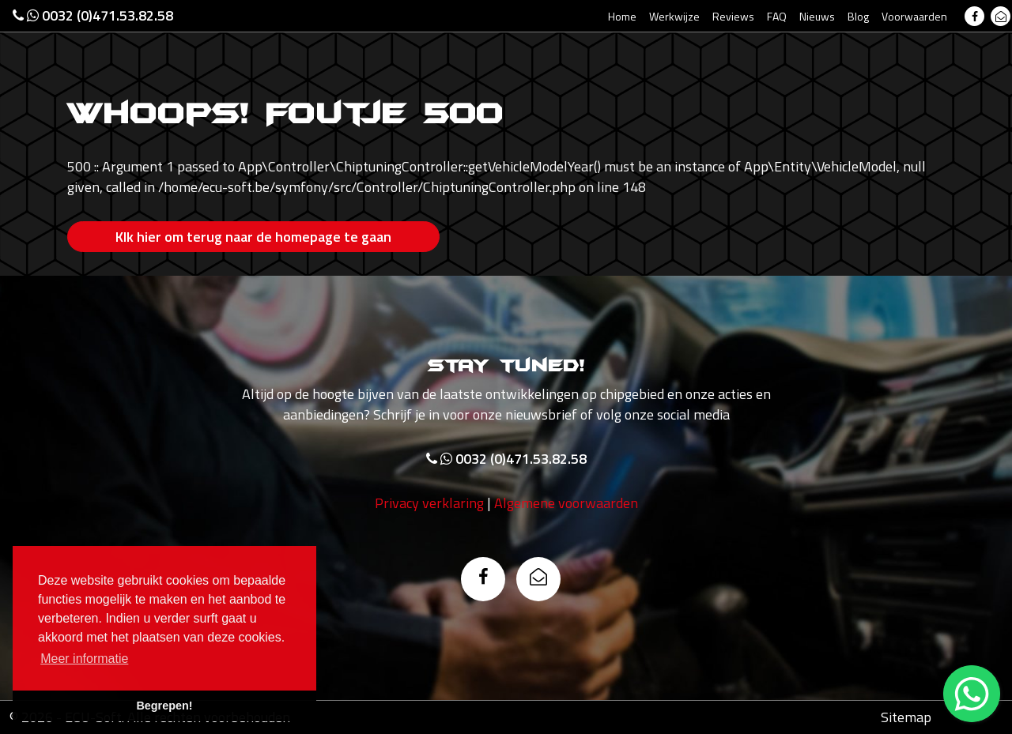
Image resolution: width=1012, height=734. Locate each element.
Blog (858, 16)
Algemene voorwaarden (566, 503)
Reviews (733, 16)
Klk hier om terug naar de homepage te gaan (253, 236)
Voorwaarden (914, 16)
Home (622, 16)
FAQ (777, 16)
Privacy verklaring (429, 503)
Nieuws (817, 16)
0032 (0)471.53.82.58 (93, 15)
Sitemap (906, 717)
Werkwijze (674, 16)
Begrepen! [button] (164, 705)
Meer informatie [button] (84, 658)
